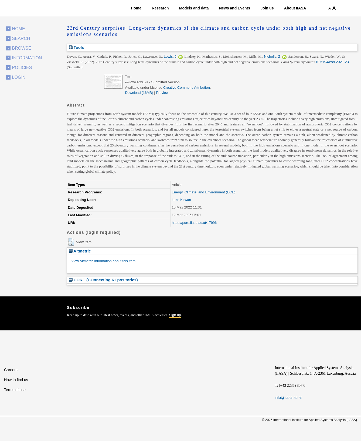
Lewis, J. (171, 56)
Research (160, 8)
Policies (22, 67)
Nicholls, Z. (272, 56)
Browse (21, 48)
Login (19, 77)
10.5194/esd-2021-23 (332, 62)
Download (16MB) (139, 93)
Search (21, 38)
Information (27, 58)
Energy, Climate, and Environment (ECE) (203, 192)
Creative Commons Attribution (186, 88)
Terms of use (15, 390)
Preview (162, 93)
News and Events (234, 8)
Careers (11, 370)
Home (136, 8)
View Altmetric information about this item (103, 261)
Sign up (175, 315)
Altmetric (80, 251)
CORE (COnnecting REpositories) (103, 280)
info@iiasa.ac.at (288, 397)
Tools (76, 47)
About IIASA (295, 8)
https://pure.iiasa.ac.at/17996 (194, 223)
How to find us (16, 380)
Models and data (194, 8)
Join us (267, 8)
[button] (71, 242)
